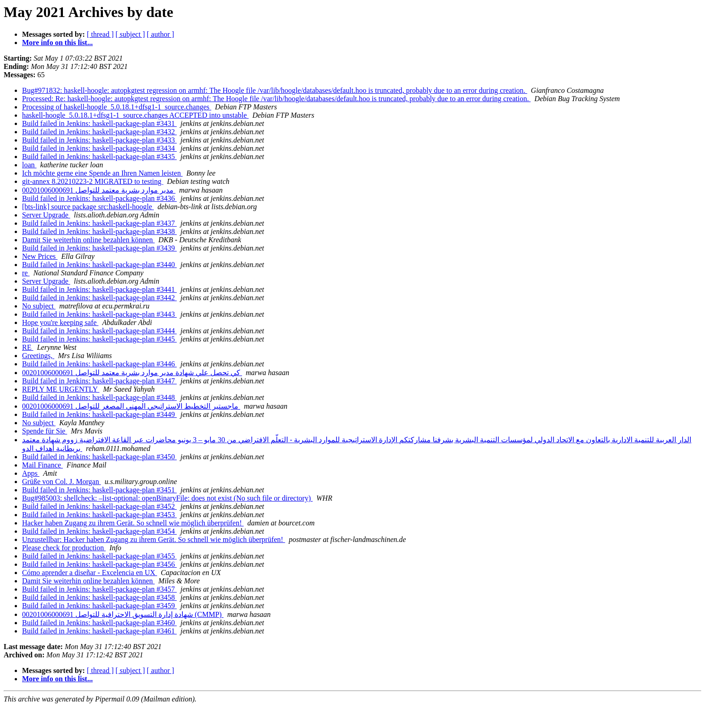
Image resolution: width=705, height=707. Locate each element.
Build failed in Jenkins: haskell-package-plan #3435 (99, 156)
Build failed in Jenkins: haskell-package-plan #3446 (99, 364)
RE (27, 347)
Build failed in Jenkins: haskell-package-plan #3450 (99, 457)
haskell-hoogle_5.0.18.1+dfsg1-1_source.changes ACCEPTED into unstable (135, 115)
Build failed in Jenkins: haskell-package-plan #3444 (99, 331)
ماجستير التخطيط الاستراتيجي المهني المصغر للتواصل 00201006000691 (131, 406)
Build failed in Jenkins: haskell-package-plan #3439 (99, 248)
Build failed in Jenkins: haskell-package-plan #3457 (99, 589)
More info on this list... (57, 42)
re (25, 273)
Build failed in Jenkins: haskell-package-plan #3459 (99, 606)
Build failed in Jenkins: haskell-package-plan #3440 (99, 264)
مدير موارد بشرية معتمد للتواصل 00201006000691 (98, 190)
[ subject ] (130, 34)
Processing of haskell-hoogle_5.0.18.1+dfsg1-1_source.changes (116, 107)
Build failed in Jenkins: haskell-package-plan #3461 (99, 631)
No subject (39, 306)
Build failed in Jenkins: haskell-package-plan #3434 (99, 148)
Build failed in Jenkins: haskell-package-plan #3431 (99, 123)
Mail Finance (42, 465)
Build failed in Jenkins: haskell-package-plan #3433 (99, 140)
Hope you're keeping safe (60, 322)
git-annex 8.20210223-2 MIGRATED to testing (93, 181)
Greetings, (38, 355)
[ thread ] (100, 34)
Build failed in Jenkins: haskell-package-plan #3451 (99, 490)
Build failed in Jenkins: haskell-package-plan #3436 (99, 198)
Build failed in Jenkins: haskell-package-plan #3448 (99, 397)
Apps (30, 473)
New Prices (39, 256)
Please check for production (64, 548)
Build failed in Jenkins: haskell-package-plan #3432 (99, 132)
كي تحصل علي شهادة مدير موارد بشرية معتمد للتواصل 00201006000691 (132, 372)
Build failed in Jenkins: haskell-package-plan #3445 (99, 339)
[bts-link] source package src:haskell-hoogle (88, 207)
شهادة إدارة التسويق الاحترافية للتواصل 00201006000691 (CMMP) (123, 614)
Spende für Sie (44, 431)
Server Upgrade (46, 215)
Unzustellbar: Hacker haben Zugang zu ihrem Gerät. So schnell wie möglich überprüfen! (153, 539)
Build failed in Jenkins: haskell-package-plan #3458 (99, 597)
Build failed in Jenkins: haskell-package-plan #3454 (99, 531)
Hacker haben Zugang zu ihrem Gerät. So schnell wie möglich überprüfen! (133, 523)
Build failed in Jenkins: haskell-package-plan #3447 (99, 381)
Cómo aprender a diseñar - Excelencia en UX (89, 572)
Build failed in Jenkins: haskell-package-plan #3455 (99, 556)
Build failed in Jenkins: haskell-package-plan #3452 (99, 506)
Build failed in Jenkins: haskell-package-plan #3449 (99, 414)
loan (29, 165)
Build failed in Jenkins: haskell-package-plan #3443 (99, 314)
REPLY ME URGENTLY (61, 389)
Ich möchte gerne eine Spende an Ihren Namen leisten (102, 173)
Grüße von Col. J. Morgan (61, 481)
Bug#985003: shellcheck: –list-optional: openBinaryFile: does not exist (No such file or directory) (167, 498)
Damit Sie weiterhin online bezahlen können (88, 240)
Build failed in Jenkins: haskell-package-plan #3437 (99, 223)
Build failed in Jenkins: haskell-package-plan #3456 (99, 564)
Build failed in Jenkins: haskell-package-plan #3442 (99, 298)
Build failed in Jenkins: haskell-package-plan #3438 (99, 231)
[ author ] (161, 34)
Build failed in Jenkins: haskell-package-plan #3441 (99, 289)
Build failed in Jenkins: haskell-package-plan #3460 (99, 623)
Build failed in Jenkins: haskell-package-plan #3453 (99, 515)
